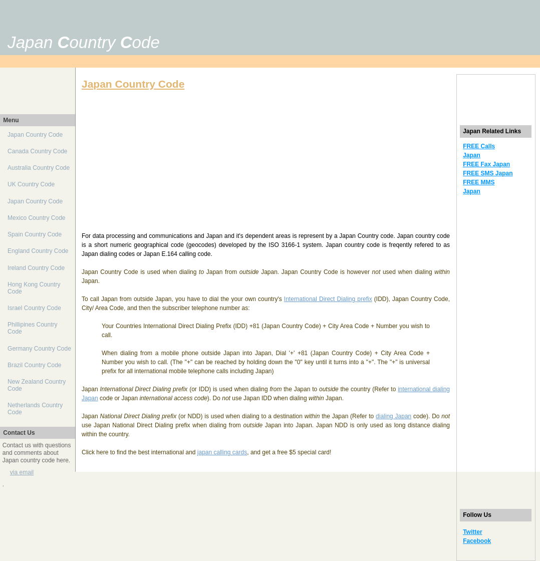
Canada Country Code (37, 151)
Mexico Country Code (36, 217)
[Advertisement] (346, 25)
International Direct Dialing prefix (328, 299)
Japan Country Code (35, 134)
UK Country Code (31, 184)
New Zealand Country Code (37, 385)
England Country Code (38, 250)
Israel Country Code (34, 308)
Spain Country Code (35, 234)
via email (22, 472)
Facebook (477, 540)
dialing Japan (393, 416)
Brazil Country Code (34, 365)
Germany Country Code (39, 348)
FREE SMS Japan (487, 173)
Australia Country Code (39, 167)
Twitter (472, 531)
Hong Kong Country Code (34, 288)
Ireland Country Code (36, 267)
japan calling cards (222, 452)
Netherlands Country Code (35, 409)
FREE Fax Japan (486, 164)
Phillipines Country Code (32, 328)
